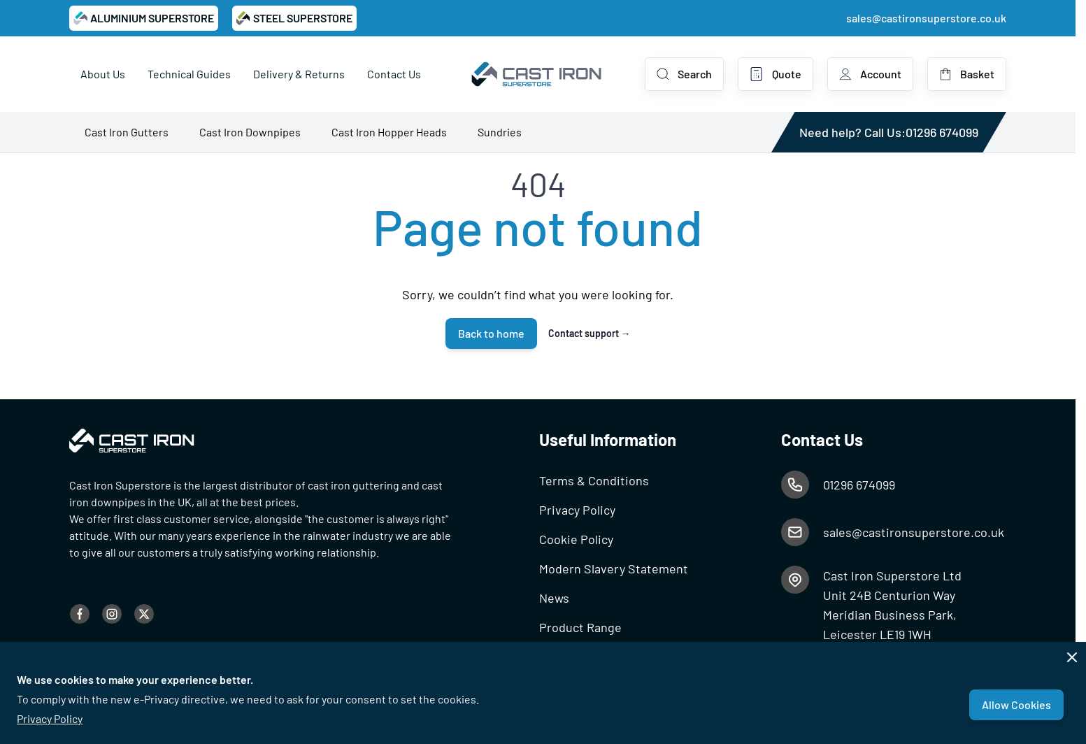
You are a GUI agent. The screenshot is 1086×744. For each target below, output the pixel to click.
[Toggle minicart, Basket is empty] (966, 74)
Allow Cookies (1016, 704)
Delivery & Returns (299, 73)
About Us (102, 73)
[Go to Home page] (537, 74)
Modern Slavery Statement (613, 568)
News (554, 598)
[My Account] (870, 74)
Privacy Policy (50, 718)
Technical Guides (189, 73)
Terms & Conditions (594, 480)
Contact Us (394, 73)
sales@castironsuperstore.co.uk (926, 17)
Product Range (580, 627)
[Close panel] (1072, 657)
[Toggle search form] (684, 74)
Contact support (589, 333)
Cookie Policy (576, 539)
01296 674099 (942, 132)
